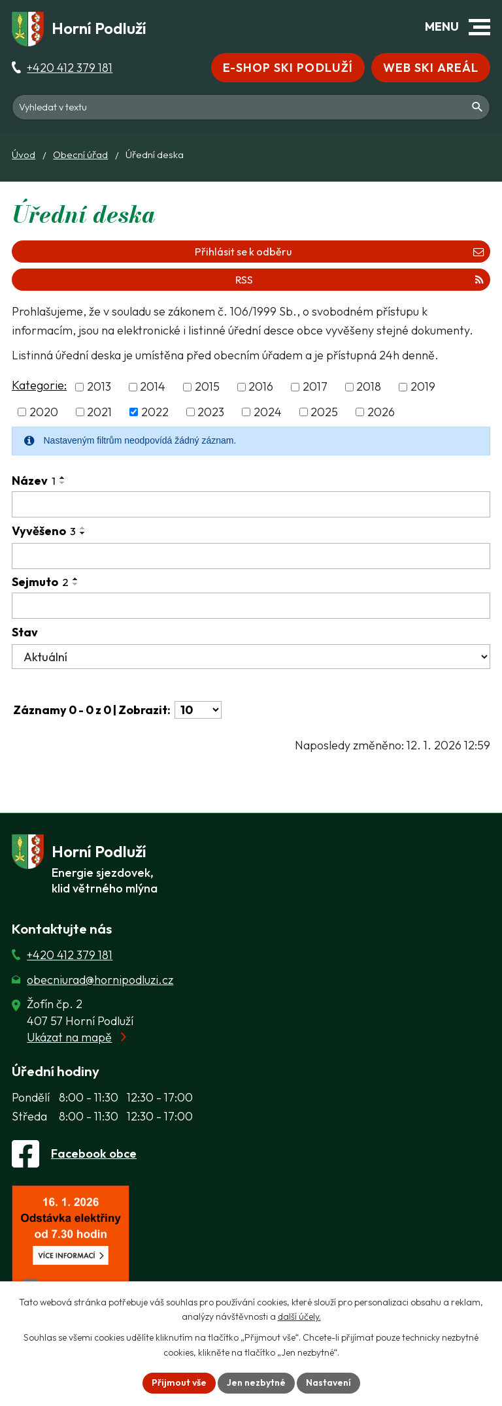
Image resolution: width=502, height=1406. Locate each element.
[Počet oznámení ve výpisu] (198, 710)
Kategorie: (39, 385)
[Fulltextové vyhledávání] (251, 107)
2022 (155, 411)
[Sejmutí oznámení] (251, 606)
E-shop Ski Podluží (288, 67)
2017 (315, 387)
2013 (99, 387)
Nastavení (328, 1382)
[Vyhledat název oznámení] (251, 504)
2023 (210, 411)
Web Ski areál (430, 67)
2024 (268, 411)
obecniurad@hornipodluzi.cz (100, 979)
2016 (260, 387)
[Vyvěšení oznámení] (251, 556)
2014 (152, 387)
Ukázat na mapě (69, 1037)
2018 (368, 387)
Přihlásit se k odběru (339, 251)
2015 (207, 387)
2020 (43, 411)
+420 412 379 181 (69, 67)
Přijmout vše (179, 1382)
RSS (359, 279)
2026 (381, 411)
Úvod (23, 154)
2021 (99, 411)
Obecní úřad (80, 154)
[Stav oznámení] (251, 656)
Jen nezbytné (256, 1382)
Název (34, 480)
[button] (479, 27)
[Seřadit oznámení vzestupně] (63, 477)
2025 (324, 411)
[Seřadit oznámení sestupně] (63, 482)
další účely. (299, 1317)
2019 (422, 387)
